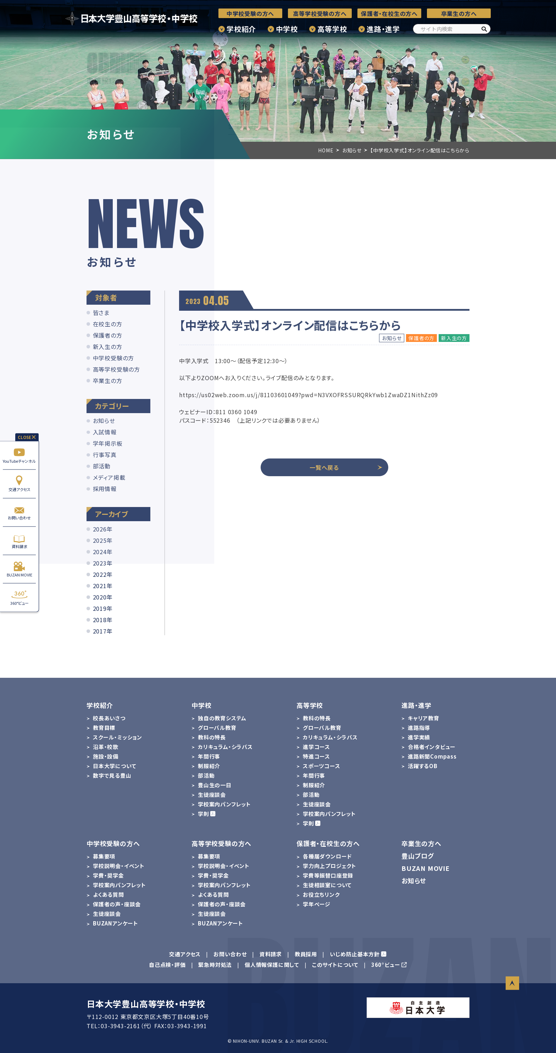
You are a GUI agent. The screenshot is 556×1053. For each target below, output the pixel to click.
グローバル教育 (217, 727)
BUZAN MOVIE (19, 569)
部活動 (102, 466)
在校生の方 (107, 324)
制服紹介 (209, 766)
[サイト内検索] (452, 29)
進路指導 (419, 727)
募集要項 (104, 856)
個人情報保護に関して (272, 964)
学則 (203, 813)
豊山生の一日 (215, 785)
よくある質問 (108, 894)
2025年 (103, 540)
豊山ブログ (417, 855)
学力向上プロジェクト (329, 865)
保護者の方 (107, 335)
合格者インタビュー (432, 746)
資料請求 (19, 541)
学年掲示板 (108, 443)
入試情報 (105, 432)
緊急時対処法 (215, 964)
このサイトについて (335, 964)
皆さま (101, 312)
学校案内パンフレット (224, 804)
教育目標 (104, 727)
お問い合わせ (19, 512)
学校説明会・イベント (119, 865)
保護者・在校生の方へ (389, 13)
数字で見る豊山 (112, 775)
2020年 (103, 597)
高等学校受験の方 (116, 369)
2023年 (103, 563)
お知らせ (104, 420)
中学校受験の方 (113, 358)
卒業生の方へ (459, 13)
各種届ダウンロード (327, 856)
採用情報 (105, 488)
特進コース (316, 756)
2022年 (103, 574)
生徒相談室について (327, 885)
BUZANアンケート (115, 923)
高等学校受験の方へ (319, 13)
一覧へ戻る (346, 467)
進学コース (316, 746)
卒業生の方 (107, 380)
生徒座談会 (212, 794)
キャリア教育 (423, 718)
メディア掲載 (109, 477)
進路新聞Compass (432, 756)
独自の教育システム (222, 718)
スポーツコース (321, 766)
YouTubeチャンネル (19, 455)
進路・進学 (383, 29)
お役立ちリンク (321, 894)
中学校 (287, 29)
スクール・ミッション (117, 737)
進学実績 (419, 737)
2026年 (103, 529)
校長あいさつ (109, 718)
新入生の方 (107, 346)
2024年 (103, 551)
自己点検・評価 (167, 964)
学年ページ (316, 904)
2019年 (103, 608)
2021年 (103, 585)
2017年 (103, 631)
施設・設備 (105, 756)
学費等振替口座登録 (328, 875)
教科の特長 (212, 737)
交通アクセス (19, 483)
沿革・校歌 (105, 746)
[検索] (484, 29)
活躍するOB (423, 766)
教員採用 (306, 954)
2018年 (103, 619)
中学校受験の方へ (250, 13)
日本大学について (114, 766)
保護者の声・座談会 (117, 904)
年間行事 (209, 756)
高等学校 (332, 29)
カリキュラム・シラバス (225, 746)
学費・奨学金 (108, 875)
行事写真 (105, 454)
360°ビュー (19, 597)
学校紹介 (241, 29)
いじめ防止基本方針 (355, 954)
